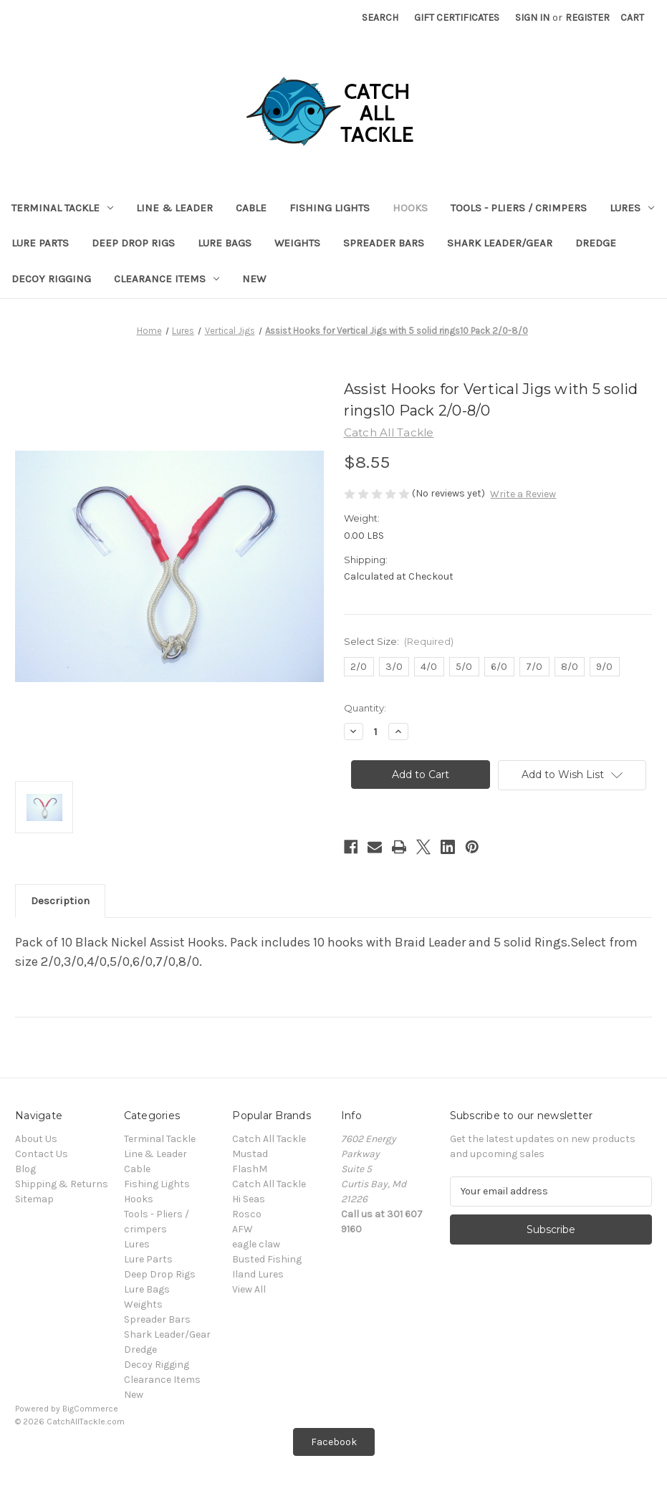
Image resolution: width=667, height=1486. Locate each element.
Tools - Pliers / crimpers (519, 207)
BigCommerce (90, 1409)
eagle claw (256, 1244)
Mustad (250, 1154)
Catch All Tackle (269, 1139)
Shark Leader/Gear (499, 242)
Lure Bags (224, 242)
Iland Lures (258, 1274)
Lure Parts (40, 242)
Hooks (410, 207)
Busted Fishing (267, 1259)
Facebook (334, 1442)
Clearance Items (166, 278)
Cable (251, 207)
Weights (297, 242)
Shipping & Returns (61, 1184)
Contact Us (41, 1154)
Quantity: (365, 708)
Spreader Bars (383, 242)
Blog (25, 1169)
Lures (632, 207)
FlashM (249, 1169)
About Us (36, 1139)
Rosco (246, 1214)
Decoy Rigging (51, 278)
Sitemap (34, 1199)
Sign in (532, 17)
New (254, 278)
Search (380, 17)
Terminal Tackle (62, 207)
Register (587, 17)
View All (249, 1289)
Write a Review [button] (523, 494)
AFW (242, 1229)
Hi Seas (248, 1199)
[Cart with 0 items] (632, 17)
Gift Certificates (456, 17)
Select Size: (399, 641)
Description (60, 900)
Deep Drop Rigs (133, 242)
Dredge (595, 242)
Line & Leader (174, 207)
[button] (334, 1442)
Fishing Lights (329, 207)
